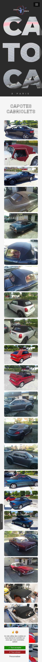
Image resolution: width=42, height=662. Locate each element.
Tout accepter (15, 648)
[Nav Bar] (36, 4)
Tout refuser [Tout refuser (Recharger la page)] (15, 652)
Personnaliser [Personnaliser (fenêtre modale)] (14, 656)
